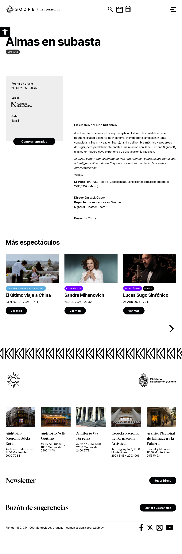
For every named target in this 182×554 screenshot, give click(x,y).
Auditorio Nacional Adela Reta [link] (18, 438)
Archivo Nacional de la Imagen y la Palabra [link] (161, 438)
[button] (5, 32)
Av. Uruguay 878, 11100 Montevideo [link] (125, 450)
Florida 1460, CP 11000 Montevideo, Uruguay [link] (34, 527)
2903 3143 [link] (117, 455)
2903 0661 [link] (134, 455)
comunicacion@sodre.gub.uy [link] (85, 527)
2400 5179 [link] (83, 450)
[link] (32, 284)
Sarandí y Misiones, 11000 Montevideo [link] (159, 450)
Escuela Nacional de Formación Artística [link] (125, 438)
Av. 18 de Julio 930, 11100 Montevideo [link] (53, 445)
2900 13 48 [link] (48, 450)
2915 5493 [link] (153, 455)
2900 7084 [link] (13, 455)
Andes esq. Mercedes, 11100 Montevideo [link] (20, 450)
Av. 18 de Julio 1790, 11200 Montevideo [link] (89, 445)
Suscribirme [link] (162, 480)
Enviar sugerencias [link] (158, 507)
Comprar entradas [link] (34, 141)
